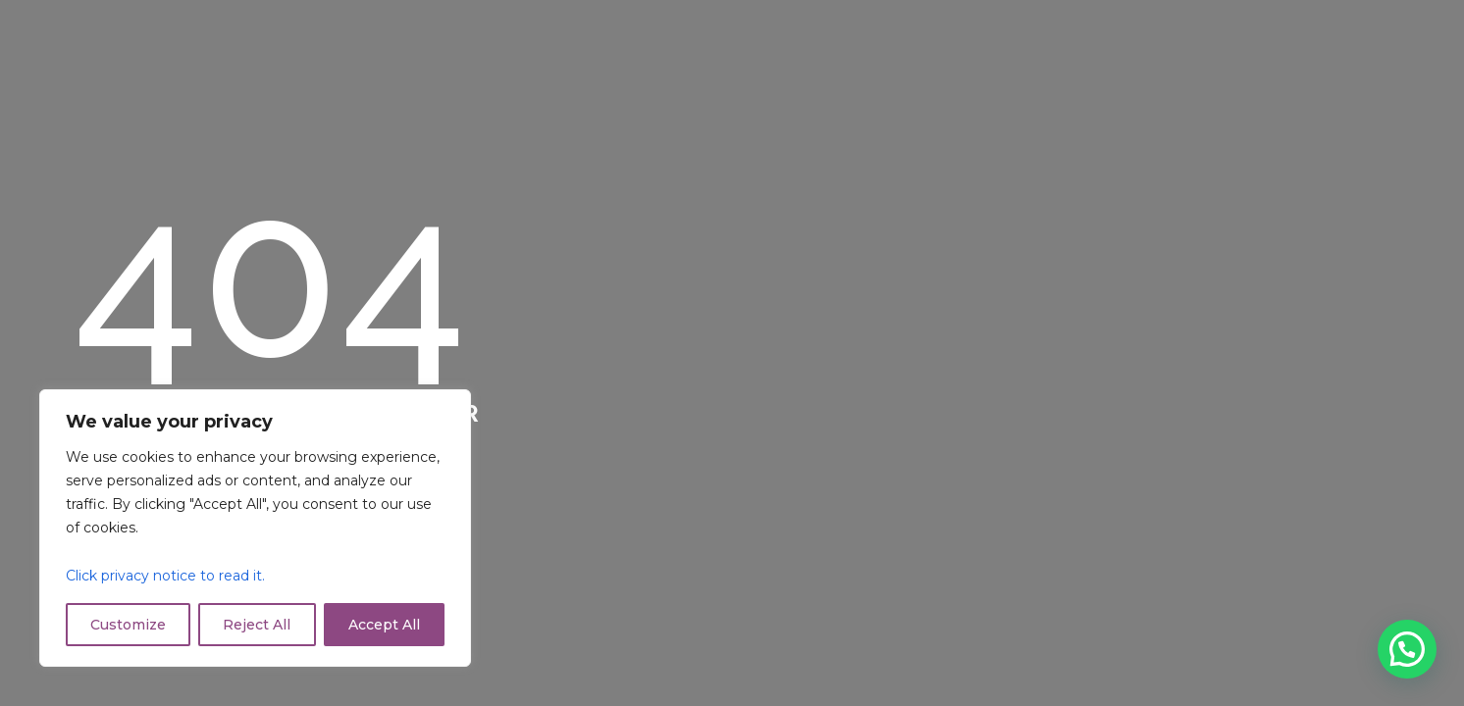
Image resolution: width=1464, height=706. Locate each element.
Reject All (256, 624)
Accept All (384, 624)
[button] (1407, 649)
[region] (255, 528)
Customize (128, 624)
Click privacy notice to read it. (165, 575)
